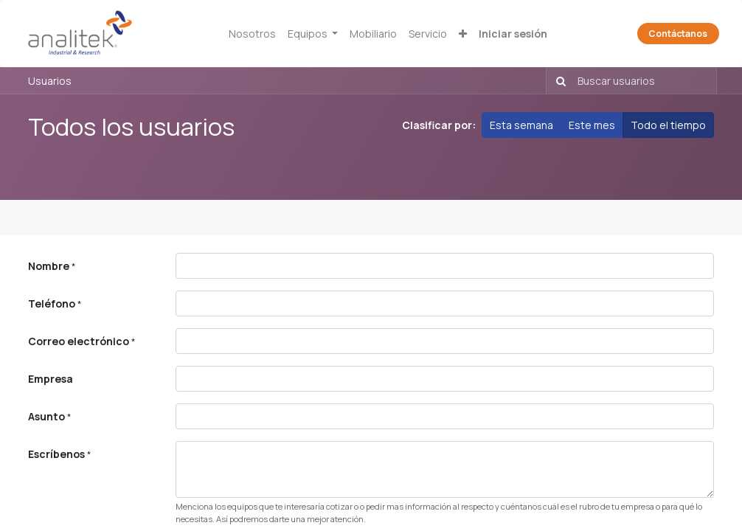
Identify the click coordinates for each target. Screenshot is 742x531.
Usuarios (50, 81)
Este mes (592, 125)
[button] (463, 33)
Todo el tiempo (668, 125)
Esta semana (521, 125)
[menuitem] (252, 33)
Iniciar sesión (513, 34)
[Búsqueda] (558, 81)
